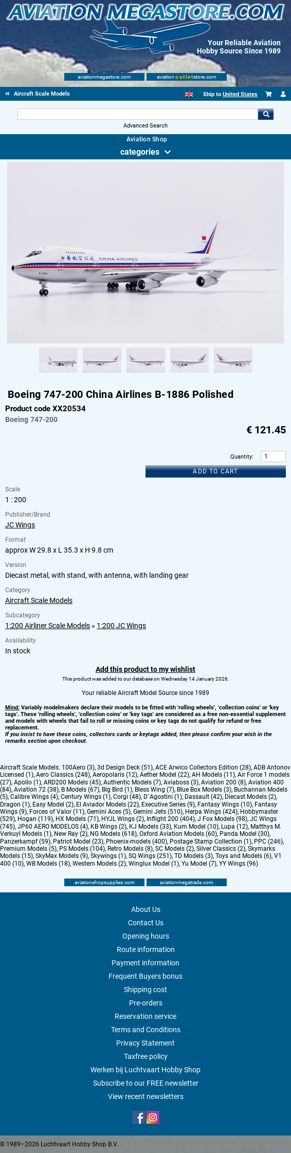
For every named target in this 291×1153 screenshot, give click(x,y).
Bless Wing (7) (154, 789)
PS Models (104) (82, 848)
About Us (145, 909)
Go (266, 114)
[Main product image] (145, 341)
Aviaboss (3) (180, 782)
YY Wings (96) (238, 863)
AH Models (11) (213, 774)
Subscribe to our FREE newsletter (145, 1083)
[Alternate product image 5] (233, 373)
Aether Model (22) (164, 774)
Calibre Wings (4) (34, 796)
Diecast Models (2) (250, 796)
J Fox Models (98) (222, 818)
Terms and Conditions (145, 1030)
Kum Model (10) (196, 826)
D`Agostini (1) (162, 796)
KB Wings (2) (108, 826)
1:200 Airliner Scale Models (47, 625)
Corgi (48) (127, 796)
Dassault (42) (203, 796)
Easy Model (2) (53, 804)
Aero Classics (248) (63, 774)
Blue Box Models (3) (204, 789)
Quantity (241, 456)
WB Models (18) (48, 863)
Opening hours (145, 936)
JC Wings (20, 525)
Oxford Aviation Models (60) (178, 833)
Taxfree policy (146, 1056)
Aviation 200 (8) (223, 782)
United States (240, 94)
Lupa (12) (234, 826)
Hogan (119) (35, 818)
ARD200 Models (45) (72, 782)
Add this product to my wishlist (145, 669)
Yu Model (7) (198, 863)
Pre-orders (145, 1003)
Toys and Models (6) (243, 855)
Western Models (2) (99, 863)
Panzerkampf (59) (25, 841)
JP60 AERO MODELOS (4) (52, 826)
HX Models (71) (77, 818)
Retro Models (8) (130, 848)
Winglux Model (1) (154, 863)
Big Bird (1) (117, 789)
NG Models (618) (113, 833)
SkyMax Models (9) (61, 855)
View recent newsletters (146, 1096)
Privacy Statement (145, 1043)
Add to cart (215, 471)
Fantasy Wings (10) (224, 804)
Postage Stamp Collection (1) (210, 841)
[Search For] (137, 114)
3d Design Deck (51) (125, 767)
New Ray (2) (70, 833)
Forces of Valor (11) (56, 811)
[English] (189, 94)
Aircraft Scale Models (38, 600)
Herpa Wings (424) (211, 811)
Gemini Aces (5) (109, 811)
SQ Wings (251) (150, 855)
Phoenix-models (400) (136, 841)
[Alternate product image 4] (189, 373)
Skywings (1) (108, 855)
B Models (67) (80, 789)
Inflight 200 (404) (171, 818)
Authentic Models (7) (132, 782)
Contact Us (145, 923)
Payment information (145, 963)
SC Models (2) (174, 848)
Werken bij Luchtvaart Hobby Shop (145, 1070)
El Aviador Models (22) (107, 804)
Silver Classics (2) (220, 848)
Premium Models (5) (28, 848)
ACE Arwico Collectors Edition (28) (203, 767)
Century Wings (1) (86, 796)
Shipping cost (145, 989)
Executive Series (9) (168, 804)
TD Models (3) (193, 855)
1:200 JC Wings (121, 625)
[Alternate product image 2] (102, 373)
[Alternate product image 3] (146, 373)
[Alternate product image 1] (58, 373)
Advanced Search (145, 125)
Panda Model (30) (244, 833)
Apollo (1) (27, 782)
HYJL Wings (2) (122, 818)
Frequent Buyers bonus (145, 976)
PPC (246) (268, 841)
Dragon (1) (15, 804)
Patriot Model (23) (78, 841)
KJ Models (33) (150, 826)
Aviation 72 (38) (36, 789)
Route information (146, 949)
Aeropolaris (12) (115, 774)
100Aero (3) (78, 767)
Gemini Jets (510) (158, 811)
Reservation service (145, 1016)
